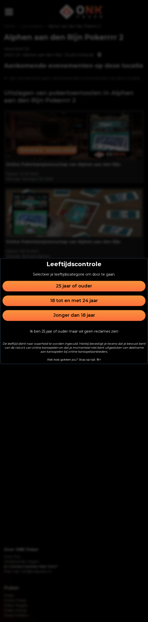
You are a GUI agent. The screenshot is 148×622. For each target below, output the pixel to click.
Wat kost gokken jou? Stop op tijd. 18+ (74, 359)
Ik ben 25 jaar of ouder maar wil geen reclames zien (74, 331)
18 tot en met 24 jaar (74, 300)
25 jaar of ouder (74, 286)
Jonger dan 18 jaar (74, 315)
